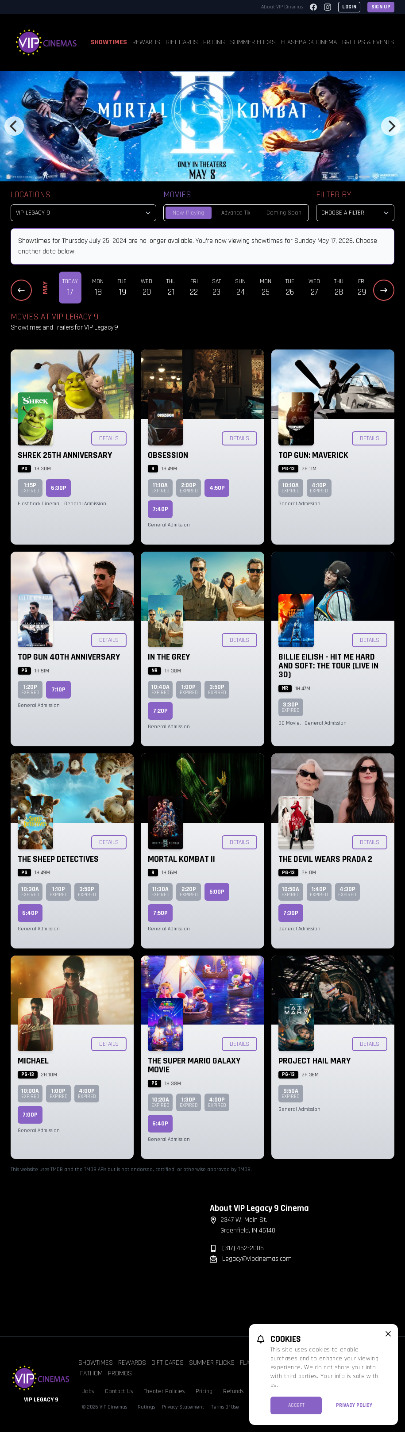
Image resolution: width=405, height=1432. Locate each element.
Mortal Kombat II (181, 859)
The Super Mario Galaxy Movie (194, 1065)
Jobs (88, 1391)
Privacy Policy (354, 1405)
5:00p (216, 892)
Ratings (146, 1407)
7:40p (160, 509)
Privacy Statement (183, 1407)
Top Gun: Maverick (313, 455)
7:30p (290, 913)
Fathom (91, 1373)
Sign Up (380, 7)
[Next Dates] (383, 290)
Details (109, 438)
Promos (120, 1373)
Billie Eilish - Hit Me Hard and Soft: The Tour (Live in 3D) (328, 665)
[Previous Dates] (21, 290)
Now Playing (188, 213)
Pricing (214, 42)
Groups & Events (368, 42)
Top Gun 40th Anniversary (69, 657)
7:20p (160, 711)
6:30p (58, 488)
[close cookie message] (388, 1333)
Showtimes (109, 42)
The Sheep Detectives (58, 859)
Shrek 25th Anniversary (65, 455)
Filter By (333, 194)
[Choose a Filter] (355, 212)
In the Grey (169, 657)
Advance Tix (236, 213)
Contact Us (119, 1391)
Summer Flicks (253, 42)
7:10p (59, 690)
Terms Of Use (225, 1407)
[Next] (391, 126)
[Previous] (14, 126)
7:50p (160, 913)
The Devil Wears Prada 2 (325, 859)
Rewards (146, 42)
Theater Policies (164, 1391)
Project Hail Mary (314, 1061)
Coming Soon (283, 213)
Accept (296, 1405)
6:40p (30, 913)
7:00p (30, 1115)
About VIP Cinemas (282, 7)
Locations (30, 194)
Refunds (233, 1391)
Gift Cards (182, 42)
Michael (33, 1061)
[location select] (83, 212)
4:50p (217, 488)
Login (349, 7)
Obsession (168, 455)
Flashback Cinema (309, 42)
